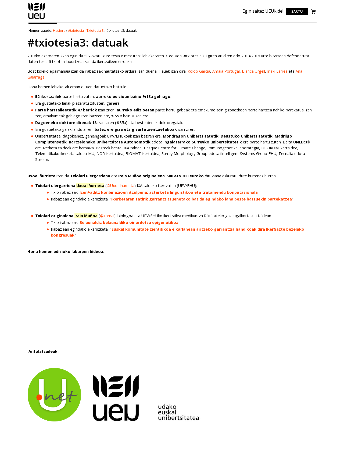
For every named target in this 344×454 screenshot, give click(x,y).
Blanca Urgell (253, 71)
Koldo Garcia (199, 71)
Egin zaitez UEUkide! (262, 11)
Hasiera (59, 30)
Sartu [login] (297, 11)
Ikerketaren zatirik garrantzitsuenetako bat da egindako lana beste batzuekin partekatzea (201, 199)
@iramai (107, 215)
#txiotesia (76, 30)
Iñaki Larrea (277, 71)
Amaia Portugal (226, 71)
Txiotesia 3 (95, 30)
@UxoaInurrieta (120, 185)
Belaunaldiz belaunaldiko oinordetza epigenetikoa (129, 222)
